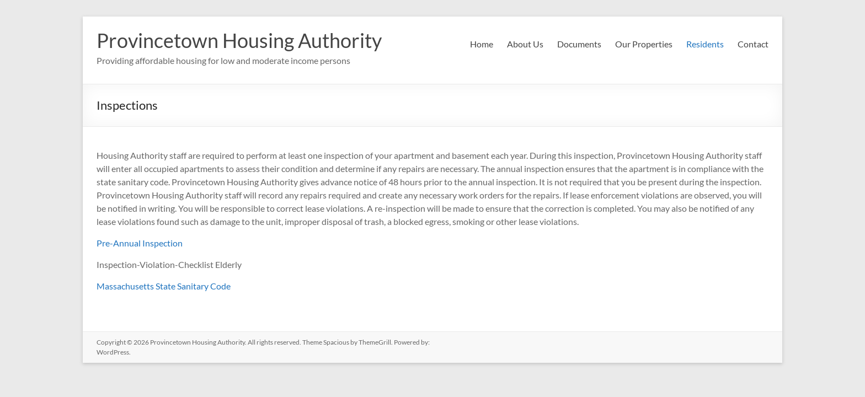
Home (481, 44)
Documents (579, 44)
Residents (705, 44)
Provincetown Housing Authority (239, 40)
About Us (525, 44)
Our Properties (643, 44)
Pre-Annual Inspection (140, 243)
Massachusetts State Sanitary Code (164, 286)
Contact (753, 44)
